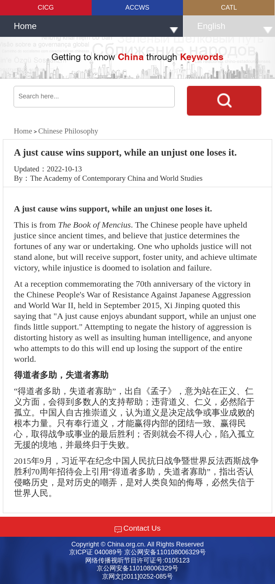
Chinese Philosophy (68, 131)
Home (96, 27)
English (235, 27)
